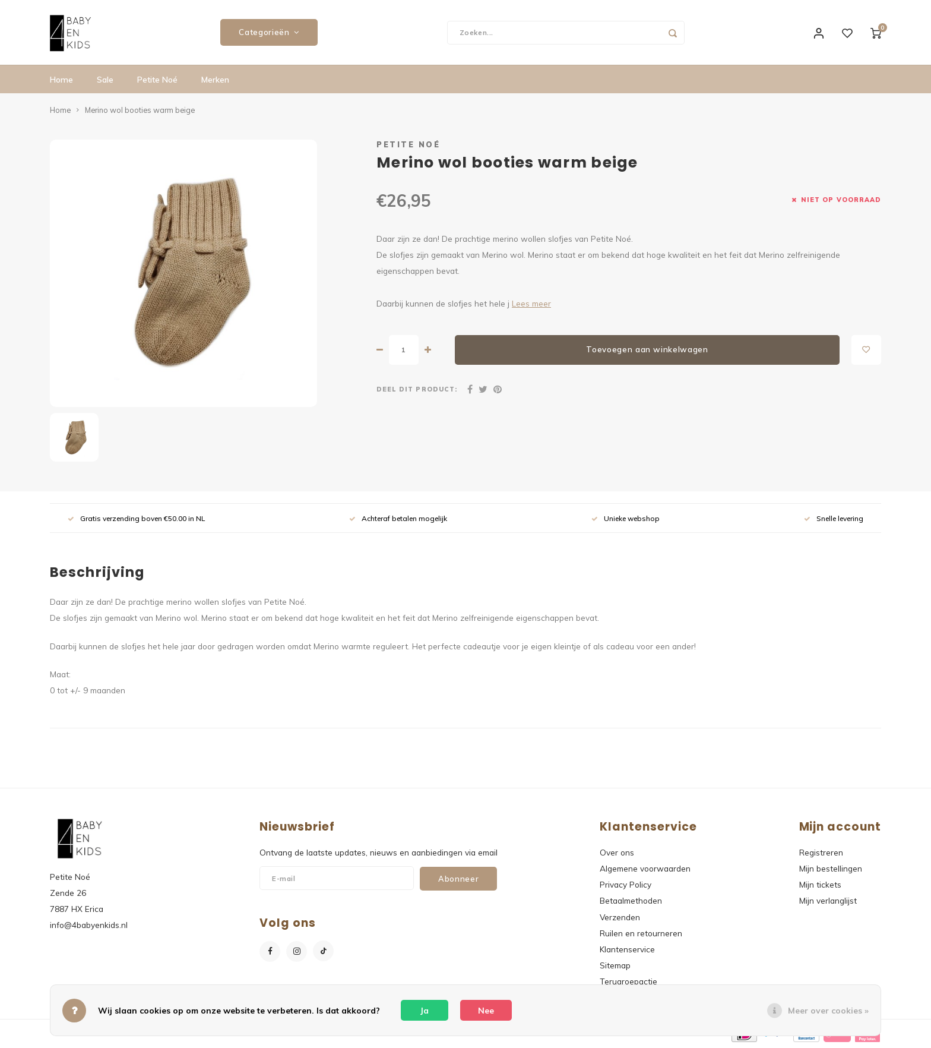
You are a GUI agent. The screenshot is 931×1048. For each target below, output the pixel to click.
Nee (486, 1010)
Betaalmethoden (631, 901)
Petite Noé (157, 80)
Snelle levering (833, 518)
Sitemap (615, 966)
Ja (424, 1010)
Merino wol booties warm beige (140, 110)
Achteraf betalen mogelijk (398, 518)
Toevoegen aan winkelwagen (647, 350)
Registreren (821, 853)
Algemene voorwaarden (645, 869)
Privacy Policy (625, 885)
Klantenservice (627, 950)
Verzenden (620, 917)
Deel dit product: (416, 389)
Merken (215, 80)
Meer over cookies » (828, 1010)
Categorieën (269, 32)
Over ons (617, 853)
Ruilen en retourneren (641, 934)
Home (61, 80)
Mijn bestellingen (830, 869)
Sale (105, 80)
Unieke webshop (625, 518)
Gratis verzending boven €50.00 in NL (136, 518)
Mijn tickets (820, 885)
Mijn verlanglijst (828, 901)
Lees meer (531, 303)
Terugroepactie (628, 982)
